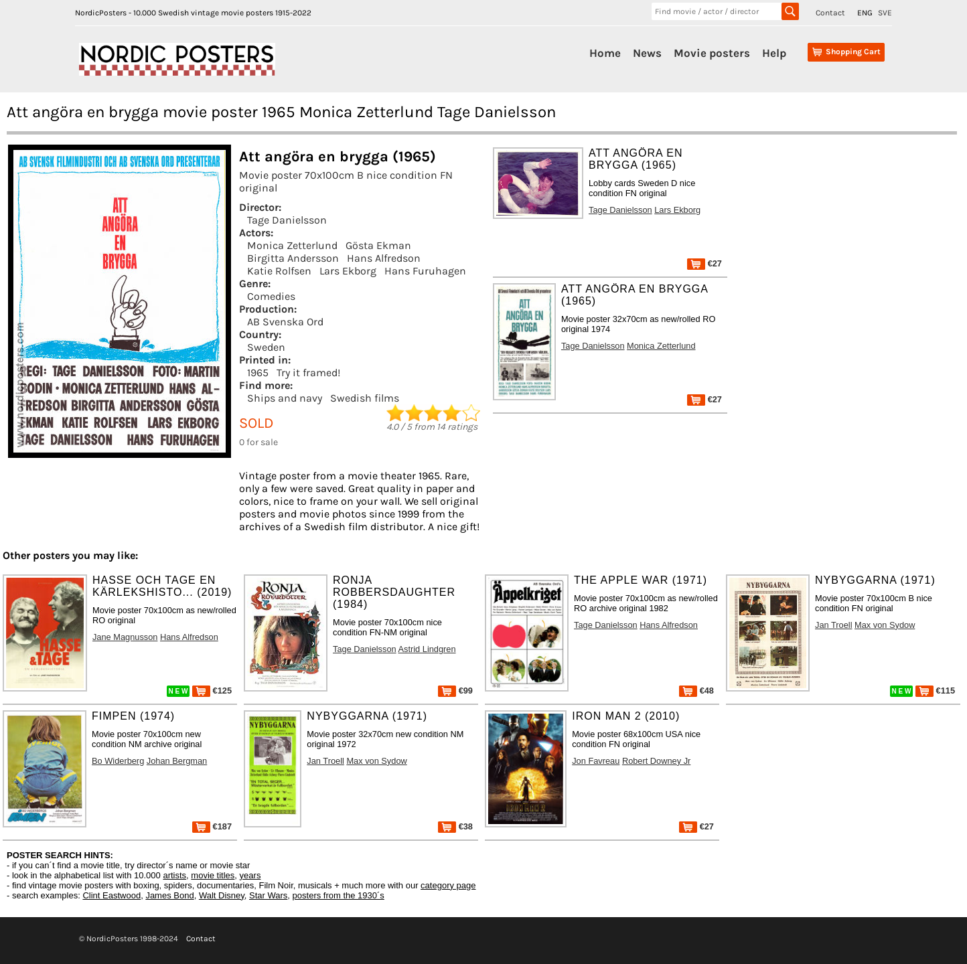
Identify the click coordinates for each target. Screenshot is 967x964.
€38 (455, 826)
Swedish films (364, 398)
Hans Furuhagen (425, 270)
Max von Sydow (884, 625)
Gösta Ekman (378, 245)
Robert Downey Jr (656, 761)
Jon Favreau (595, 761)
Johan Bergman (177, 761)
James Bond (169, 895)
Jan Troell (833, 625)
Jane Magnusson (124, 637)
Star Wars (268, 895)
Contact (830, 12)
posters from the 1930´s (338, 895)
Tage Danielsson (287, 220)
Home (605, 53)
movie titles (212, 875)
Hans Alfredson (384, 258)
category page (448, 885)
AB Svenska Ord (285, 321)
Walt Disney (221, 895)
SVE (885, 12)
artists (174, 875)
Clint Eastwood (111, 895)
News (647, 53)
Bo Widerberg (118, 761)
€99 (455, 691)
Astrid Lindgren (427, 649)
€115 (935, 691)
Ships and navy (284, 398)
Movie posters (712, 53)
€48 (696, 691)
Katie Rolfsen (279, 270)
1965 (258, 372)
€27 (704, 263)
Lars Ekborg (347, 270)
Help (774, 53)
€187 (212, 826)
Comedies (271, 296)
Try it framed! (308, 372)
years (250, 875)
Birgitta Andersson (293, 258)
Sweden (266, 347)
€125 (212, 691)
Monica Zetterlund (292, 245)
